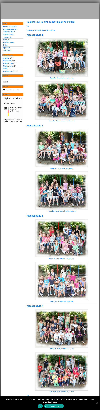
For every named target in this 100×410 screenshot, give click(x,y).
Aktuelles (6, 58)
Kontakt (5, 45)
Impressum (6, 48)
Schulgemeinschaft (10, 29)
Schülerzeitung (8, 66)
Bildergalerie (7, 40)
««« (28, 26)
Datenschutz (7, 50)
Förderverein (7, 37)
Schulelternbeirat (8, 34)
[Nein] (96, 403)
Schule (5, 69)
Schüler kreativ (8, 63)
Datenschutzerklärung (53, 406)
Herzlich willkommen (10, 26)
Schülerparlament (9, 32)
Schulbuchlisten (8, 42)
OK (40, 406)
